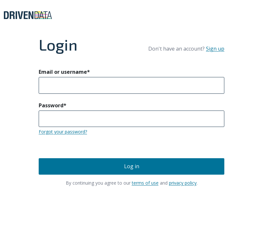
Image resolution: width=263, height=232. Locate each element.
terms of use (145, 183)
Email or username (64, 71)
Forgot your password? (63, 132)
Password (52, 105)
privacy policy (183, 183)
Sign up (215, 48)
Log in (131, 166)
